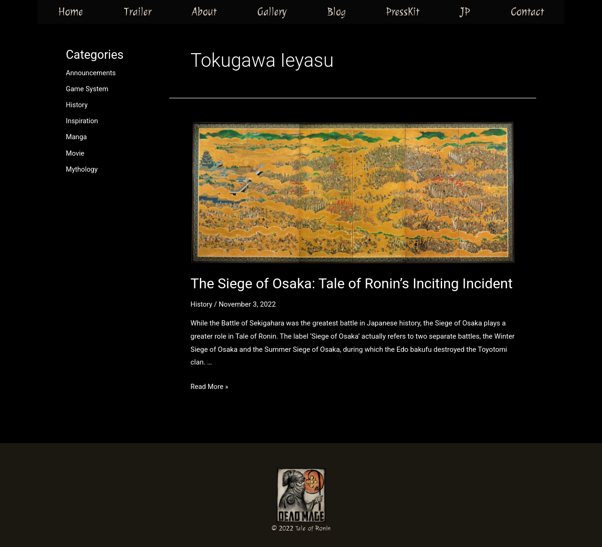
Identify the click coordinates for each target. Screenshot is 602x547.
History (77, 105)
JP (465, 11)
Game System (88, 89)
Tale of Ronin (313, 528)
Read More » (210, 386)
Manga (76, 136)
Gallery (271, 11)
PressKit (403, 11)
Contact (527, 11)
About (204, 11)
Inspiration (82, 120)
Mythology (82, 168)
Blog (336, 11)
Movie (75, 152)
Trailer (137, 11)
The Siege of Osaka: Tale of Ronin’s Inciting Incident (351, 283)
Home (70, 11)
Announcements (91, 73)
